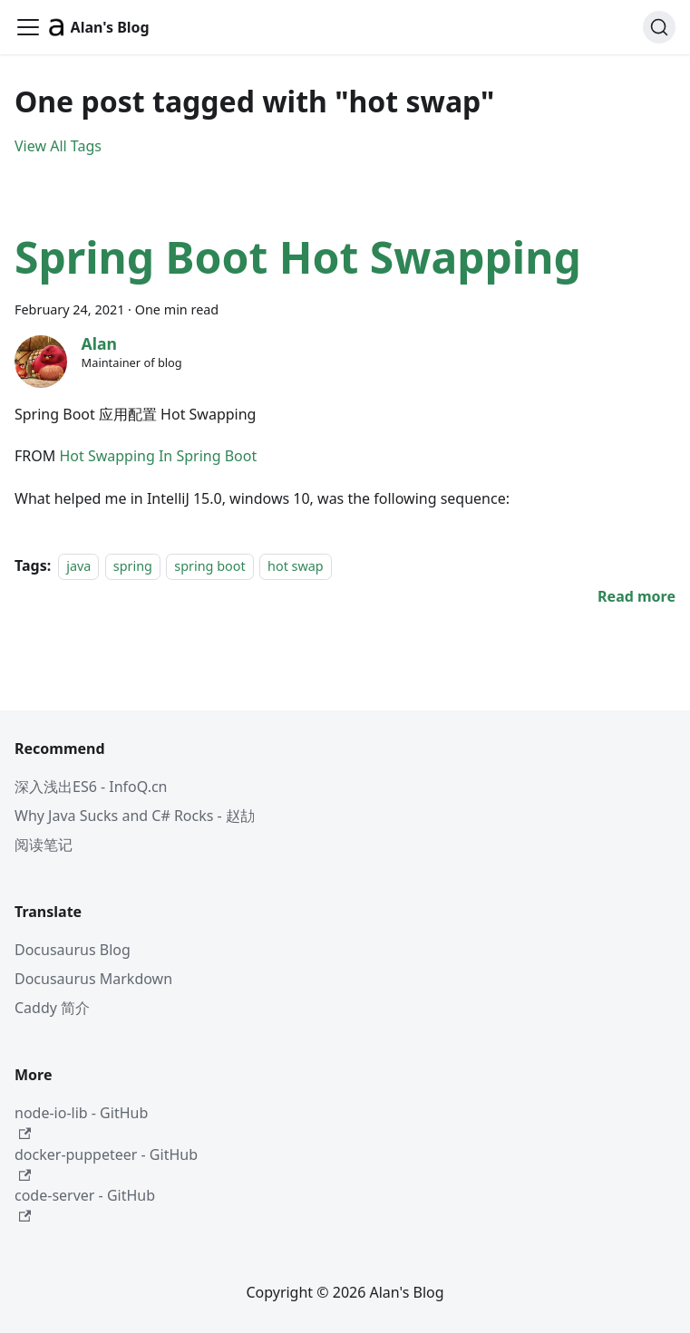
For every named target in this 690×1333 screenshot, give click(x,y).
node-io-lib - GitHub (81, 1121)
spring (132, 566)
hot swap (295, 566)
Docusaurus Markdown (93, 979)
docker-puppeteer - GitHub (106, 1163)
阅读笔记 (44, 845)
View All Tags (58, 146)
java (78, 566)
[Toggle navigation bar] (28, 27)
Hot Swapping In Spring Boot (158, 456)
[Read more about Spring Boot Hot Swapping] (636, 596)
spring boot (209, 566)
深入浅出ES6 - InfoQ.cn (91, 787)
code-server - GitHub (85, 1203)
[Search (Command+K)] (659, 27)
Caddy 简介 (52, 1008)
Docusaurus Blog (73, 950)
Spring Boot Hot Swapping (298, 256)
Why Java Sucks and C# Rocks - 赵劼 (135, 816)
